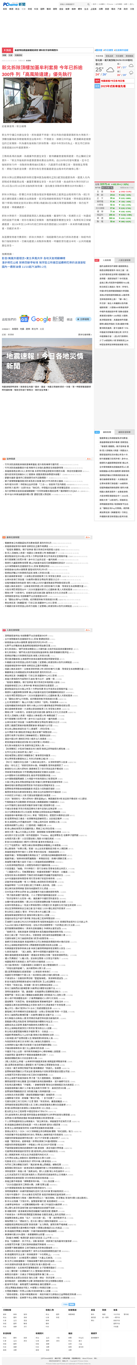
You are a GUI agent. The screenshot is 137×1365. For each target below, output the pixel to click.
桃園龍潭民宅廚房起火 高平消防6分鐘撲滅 (25, 962)
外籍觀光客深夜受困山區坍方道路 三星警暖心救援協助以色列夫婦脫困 (38, 606)
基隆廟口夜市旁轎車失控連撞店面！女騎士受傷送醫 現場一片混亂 (36, 1012)
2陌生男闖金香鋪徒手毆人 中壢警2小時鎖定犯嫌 (28, 1288)
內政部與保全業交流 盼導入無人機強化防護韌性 (27, 1041)
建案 (28, 329)
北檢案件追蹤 (121, 50)
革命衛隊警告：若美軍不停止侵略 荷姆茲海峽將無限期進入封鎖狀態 (37, 1298)
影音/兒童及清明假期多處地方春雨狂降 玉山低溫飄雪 (30, 982)
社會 (24, 9)
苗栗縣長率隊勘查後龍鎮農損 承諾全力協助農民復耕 (30, 789)
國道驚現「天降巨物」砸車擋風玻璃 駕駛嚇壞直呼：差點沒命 (34, 1002)
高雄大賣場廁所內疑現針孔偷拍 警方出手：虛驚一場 (30, 679)
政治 (17, 9)
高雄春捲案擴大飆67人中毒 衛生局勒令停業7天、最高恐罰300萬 (35, 1088)
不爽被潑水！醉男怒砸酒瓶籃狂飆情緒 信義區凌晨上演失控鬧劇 (35, 1214)
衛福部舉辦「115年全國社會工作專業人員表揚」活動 (30, 885)
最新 (4, 1314)
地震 (22, 329)
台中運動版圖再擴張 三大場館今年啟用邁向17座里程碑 (31, 779)
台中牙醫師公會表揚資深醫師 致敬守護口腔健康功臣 (30, 805)
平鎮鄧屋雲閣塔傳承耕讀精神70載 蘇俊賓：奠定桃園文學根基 (34, 1148)
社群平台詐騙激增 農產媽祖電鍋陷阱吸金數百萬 (27, 646)
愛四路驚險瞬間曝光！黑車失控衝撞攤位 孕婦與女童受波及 (33, 928)
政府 (126, 9)
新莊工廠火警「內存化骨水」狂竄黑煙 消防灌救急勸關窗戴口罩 (35, 935)
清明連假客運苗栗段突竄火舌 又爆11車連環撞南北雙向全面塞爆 (35, 1105)
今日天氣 (99, 56)
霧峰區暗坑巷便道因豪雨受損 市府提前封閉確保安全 (30, 785)
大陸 (132, 9)
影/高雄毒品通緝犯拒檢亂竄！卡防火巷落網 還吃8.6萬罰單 (32, 1125)
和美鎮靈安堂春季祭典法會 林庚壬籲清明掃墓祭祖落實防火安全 (35, 948)
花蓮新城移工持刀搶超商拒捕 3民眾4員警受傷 (26, 938)
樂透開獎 (129, 56)
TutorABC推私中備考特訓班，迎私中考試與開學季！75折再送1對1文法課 (40, 925)
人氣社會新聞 (124, 260)
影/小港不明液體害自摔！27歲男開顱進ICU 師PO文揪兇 (31, 998)
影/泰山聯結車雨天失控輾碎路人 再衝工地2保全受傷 (29, 829)
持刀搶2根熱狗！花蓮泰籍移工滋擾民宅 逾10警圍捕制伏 (31, 965)
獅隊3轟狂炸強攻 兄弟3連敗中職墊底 (116, 324)
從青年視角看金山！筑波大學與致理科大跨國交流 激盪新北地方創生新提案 (40, 905)
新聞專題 (72, 1310)
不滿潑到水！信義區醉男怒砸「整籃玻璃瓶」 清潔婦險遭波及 (34, 978)
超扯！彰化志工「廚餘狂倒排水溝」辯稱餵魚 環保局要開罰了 (34, 765)
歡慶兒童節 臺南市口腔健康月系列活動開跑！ (26, 478)
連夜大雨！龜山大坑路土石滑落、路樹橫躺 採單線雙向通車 (33, 832)
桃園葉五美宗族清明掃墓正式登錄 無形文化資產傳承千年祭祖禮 (35, 1005)
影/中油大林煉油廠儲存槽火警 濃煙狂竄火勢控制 (28, 494)
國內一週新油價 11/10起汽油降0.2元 (24, 266)
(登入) (132, 4)
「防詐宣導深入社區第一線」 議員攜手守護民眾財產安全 (32, 898)
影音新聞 (7, 1333)
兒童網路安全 (76, 1358)
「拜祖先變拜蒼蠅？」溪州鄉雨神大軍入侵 (25, 968)
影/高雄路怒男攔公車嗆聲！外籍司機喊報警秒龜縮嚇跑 (31, 1231)
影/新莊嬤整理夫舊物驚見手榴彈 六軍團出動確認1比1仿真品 (33, 1228)
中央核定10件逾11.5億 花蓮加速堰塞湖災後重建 (27, 795)
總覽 (70, 1338)
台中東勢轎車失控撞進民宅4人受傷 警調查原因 (27, 566)
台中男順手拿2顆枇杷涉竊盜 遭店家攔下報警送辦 (28, 732)
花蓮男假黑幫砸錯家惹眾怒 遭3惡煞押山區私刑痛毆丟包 (31, 1151)
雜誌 (113, 9)
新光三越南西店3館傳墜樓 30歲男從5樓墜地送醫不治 (30, 988)
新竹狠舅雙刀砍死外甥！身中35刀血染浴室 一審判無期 (31, 559)
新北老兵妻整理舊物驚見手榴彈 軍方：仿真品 (26, 1031)
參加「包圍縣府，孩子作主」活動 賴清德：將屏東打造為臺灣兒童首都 (38, 1241)
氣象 (115, 1310)
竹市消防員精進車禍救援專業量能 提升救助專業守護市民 (32, 464)
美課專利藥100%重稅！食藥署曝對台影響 (25, 1234)
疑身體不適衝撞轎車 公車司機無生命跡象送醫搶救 (28, 1248)
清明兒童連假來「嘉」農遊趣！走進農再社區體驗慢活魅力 (32, 992)
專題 (11, 9)
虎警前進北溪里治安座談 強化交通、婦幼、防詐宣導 (30, 1278)
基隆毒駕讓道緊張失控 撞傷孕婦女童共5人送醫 (27, 915)
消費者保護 (66, 1358)
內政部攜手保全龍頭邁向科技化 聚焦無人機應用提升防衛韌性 (34, 1135)
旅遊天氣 (116, 1320)
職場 (49, 9)
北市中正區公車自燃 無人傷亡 (19, 752)
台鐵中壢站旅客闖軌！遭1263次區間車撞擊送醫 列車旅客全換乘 (35, 902)
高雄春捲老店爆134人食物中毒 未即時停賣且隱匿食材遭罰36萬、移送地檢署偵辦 (43, 471)
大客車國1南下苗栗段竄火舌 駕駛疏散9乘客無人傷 (29, 1038)
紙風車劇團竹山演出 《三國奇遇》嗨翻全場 (25, 825)
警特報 (126, 1314)
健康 (67, 9)
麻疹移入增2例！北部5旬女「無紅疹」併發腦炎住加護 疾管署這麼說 (37, 488)
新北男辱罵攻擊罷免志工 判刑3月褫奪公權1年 (26, 759)
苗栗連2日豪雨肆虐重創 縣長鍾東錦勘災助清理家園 (29, 1118)
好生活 (81, 1338)
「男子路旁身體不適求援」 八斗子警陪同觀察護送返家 (31, 895)
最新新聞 (103, 432)
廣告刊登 (58, 1358)
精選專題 (71, 1314)
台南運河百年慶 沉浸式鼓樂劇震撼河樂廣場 (25, 1244)
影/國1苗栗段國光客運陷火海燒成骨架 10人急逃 (27, 1108)
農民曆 (98, 50)
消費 (101, 9)
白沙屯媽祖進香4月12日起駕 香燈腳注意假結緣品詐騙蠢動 (32, 812)
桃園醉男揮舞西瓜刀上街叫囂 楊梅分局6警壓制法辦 (29, 1035)
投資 (70, 1344)
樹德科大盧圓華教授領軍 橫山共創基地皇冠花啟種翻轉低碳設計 (35, 563)
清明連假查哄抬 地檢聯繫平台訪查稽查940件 (26, 596)
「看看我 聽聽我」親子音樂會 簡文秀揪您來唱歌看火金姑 (32, 550)
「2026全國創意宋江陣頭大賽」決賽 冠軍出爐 (27, 1184)
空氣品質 (109, 56)
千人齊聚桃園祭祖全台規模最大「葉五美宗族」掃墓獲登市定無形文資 (38, 1121)
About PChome (87, 1358)
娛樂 (74, 9)
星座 (61, 9)
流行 (25, 1327)
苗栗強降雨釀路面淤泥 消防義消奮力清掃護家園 (27, 1091)
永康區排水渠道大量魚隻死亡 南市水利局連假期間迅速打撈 (33, 1251)
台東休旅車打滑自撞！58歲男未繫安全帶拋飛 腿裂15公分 (32, 579)
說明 (125, 4)
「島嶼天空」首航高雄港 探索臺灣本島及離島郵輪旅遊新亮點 (34, 932)
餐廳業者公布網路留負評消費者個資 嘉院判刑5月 (28, 543)
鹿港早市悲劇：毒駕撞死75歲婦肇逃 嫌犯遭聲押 (28, 1284)
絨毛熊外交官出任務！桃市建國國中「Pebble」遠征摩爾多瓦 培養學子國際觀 (41, 835)
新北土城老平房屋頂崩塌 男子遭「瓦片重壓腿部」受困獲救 (33, 1078)
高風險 (15, 329)
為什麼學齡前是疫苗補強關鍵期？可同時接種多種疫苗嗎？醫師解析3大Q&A (41, 491)
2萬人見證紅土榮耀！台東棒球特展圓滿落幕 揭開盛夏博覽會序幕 (35, 1061)
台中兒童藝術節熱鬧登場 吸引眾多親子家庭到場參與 (30, 878)
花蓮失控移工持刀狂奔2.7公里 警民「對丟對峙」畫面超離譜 (33, 1101)
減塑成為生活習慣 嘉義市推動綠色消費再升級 (26, 1025)
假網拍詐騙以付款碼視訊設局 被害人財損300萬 (27, 573)
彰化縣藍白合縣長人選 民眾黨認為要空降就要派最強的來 (32, 1018)
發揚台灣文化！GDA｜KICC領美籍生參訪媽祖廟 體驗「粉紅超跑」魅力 (39, 1131)
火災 (42, 329)
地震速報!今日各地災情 (113, 80)
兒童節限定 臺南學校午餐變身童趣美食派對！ (26, 1055)
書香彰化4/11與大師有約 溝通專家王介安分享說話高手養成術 (34, 769)
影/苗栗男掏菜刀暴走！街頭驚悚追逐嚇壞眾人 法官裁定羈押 (33, 819)
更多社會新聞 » (85, 334)
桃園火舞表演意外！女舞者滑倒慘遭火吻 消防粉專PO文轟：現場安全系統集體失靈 (44, 586)
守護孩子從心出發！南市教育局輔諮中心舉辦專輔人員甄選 (32, 1051)
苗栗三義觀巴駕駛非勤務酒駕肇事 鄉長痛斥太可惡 (28, 725)
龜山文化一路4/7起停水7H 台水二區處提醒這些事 (28, 1008)
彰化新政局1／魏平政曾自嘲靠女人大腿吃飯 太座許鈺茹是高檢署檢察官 (39, 649)
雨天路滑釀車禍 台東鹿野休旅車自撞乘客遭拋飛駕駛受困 (32, 659)
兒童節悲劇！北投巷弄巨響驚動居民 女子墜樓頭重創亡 (31, 1268)
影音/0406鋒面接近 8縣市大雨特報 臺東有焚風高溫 (29, 842)
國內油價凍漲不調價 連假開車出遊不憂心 (118, 266)
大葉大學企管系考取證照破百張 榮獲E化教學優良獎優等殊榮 (33, 782)
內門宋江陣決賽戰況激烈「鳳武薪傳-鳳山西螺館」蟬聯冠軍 (33, 1165)
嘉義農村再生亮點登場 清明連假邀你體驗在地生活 (28, 1021)
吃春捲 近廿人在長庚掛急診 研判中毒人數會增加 (28, 1161)
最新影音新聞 (124, 432)
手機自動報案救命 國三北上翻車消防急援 (24, 1048)
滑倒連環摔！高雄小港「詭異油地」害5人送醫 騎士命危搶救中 (34, 1171)
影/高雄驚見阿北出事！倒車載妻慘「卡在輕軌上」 (28, 1254)
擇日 (92, 1320)
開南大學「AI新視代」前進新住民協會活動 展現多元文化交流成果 (36, 593)
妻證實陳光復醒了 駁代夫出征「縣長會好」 (35, 50)
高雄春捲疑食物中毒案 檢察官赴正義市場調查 (26, 546)
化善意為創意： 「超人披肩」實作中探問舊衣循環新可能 (32, 952)
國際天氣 (116, 1324)
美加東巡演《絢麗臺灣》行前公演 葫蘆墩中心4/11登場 (31, 603)
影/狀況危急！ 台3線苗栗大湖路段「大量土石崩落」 (29, 1258)
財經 (30, 9)
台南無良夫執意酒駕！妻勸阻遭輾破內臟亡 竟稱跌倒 (30, 1095)
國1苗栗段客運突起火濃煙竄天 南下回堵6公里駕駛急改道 (32, 1065)
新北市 (35, 329)
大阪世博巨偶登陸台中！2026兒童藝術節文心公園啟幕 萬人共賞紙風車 (38, 589)
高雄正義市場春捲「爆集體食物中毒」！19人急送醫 (29, 1181)
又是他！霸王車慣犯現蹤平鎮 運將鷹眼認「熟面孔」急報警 (33, 1068)
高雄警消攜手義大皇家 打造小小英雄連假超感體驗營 (30, 862)
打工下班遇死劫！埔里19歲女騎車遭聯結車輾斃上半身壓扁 (33, 845)
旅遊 (107, 9)
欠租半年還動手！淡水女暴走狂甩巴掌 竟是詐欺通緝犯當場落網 (35, 1194)
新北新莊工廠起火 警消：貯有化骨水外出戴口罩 (27, 912)
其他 (25, 1341)
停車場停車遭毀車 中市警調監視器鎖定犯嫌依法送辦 (30, 772)
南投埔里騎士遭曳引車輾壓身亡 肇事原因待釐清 (27, 755)
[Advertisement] (48, 419)
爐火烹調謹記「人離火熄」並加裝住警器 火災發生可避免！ (33, 958)
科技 (36, 9)
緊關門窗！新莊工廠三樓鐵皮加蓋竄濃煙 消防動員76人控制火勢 (35, 995)
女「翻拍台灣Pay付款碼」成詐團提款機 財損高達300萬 (31, 599)
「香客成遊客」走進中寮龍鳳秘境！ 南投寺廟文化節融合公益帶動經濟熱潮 (40, 1294)
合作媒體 (118, 4)
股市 (94, 4)
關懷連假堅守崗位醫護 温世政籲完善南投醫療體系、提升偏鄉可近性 (37, 1081)
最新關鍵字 (95, 1338)
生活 (86, 9)
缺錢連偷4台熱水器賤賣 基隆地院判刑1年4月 (26, 569)
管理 (70, 1347)
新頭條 (28, 61)
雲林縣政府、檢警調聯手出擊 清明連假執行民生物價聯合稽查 (34, 1281)
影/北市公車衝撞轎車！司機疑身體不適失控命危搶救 (30, 1261)
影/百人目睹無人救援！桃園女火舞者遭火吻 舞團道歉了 (31, 553)
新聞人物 (50, 1310)
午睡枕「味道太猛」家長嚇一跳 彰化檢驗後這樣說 (28, 985)
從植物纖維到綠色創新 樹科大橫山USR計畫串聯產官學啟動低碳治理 (37, 583)
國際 (42, 9)
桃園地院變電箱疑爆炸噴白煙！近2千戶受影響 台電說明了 (32, 1138)
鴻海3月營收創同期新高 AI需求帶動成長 (117, 295)
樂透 (103, 1314)
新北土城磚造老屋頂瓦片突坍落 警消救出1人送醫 (28, 1028)
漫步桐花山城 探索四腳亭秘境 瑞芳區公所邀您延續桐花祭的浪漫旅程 (44, 262)
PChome (110, 4)
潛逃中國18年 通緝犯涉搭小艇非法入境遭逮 (25, 739)
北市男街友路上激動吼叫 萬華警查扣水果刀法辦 (27, 1158)
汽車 (119, 9)
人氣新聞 (103, 260)
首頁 (5, 9)
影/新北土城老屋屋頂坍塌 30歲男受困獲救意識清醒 (29, 1128)
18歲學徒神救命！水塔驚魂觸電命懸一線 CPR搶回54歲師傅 (33, 1204)
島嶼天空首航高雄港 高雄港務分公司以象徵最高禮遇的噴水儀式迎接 (37, 942)
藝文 (80, 1341)
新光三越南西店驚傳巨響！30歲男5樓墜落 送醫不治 (29, 1015)
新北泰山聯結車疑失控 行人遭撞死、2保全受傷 (27, 729)
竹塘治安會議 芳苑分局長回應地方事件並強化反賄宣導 (31, 809)
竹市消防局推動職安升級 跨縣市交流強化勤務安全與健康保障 (34, 468)
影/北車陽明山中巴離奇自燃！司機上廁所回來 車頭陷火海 (32, 822)
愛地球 (81, 1347)
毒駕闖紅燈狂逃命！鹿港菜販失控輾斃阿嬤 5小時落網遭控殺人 (34, 1168)
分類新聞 (7, 1310)
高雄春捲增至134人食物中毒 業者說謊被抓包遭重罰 (29, 685)
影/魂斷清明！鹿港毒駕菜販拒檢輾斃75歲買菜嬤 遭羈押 (31, 1211)
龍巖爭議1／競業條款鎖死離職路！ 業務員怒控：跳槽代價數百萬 (35, 858)
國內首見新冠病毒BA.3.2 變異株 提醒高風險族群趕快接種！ (33, 474)
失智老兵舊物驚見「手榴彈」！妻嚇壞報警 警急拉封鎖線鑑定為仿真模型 (39, 1085)
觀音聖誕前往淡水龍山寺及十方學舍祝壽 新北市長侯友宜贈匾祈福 (36, 556)
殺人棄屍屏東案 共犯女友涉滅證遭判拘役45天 (26, 1155)
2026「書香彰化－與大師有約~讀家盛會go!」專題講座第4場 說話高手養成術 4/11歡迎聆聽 (48, 799)
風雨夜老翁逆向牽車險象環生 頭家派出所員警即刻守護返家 (33, 792)
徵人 (95, 1358)
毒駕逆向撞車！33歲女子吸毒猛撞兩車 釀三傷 (26, 1274)
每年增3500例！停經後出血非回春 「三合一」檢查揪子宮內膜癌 (35, 484)
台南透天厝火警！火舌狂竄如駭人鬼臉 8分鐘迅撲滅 (29, 839)
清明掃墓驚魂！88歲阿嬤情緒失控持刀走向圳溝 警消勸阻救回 (34, 1191)
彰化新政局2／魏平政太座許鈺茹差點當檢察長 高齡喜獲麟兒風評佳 (37, 652)
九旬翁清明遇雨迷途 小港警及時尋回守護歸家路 (27, 865)
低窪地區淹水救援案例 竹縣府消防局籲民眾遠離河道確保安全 (34, 875)
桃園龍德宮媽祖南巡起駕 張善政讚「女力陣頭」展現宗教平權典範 (36, 1224)
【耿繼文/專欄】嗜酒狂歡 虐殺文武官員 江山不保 (28, 1238)
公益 (80, 1344)
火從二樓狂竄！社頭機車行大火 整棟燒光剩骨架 (27, 1271)
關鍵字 (94, 1333)
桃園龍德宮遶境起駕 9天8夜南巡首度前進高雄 (26, 1178)
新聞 (4, 55)
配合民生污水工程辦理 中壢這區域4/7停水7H (26, 1111)
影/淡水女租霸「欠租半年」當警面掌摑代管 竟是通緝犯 (31, 1201)
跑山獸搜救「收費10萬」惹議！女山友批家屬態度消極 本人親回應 (36, 849)
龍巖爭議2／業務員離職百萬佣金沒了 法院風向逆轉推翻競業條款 (35, 855)
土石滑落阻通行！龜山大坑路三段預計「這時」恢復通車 (31, 702)
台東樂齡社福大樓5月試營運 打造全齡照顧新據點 (28, 1045)
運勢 (55, 9)
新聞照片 (40, 1333)
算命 (92, 1314)
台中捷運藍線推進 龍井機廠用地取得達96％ (25, 1188)
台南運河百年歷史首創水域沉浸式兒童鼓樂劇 (26, 1075)
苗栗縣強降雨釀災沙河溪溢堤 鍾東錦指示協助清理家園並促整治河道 (37, 1071)
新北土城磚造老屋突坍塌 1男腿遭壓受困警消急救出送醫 (31, 945)
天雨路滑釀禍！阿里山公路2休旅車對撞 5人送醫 (28, 1291)
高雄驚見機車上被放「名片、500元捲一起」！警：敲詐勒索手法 (35, 1218)
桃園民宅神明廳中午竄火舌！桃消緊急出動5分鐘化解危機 (32, 975)
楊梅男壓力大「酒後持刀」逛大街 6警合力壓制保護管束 (31, 1221)
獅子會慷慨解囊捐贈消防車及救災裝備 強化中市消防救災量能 (34, 481)
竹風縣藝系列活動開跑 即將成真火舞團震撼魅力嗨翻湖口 (32, 802)
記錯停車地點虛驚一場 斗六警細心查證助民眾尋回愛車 (31, 882)
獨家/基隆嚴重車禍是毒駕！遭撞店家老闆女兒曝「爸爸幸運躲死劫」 (37, 955)
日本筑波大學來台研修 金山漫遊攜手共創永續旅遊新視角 (32, 892)
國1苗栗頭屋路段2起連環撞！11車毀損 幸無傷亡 (28, 972)
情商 (25, 1317)
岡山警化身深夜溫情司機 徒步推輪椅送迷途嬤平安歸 (30, 1208)
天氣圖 (115, 1327)
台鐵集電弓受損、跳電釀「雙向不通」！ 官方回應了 (30, 1098)
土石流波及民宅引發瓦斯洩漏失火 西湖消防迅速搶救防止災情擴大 (36, 1175)
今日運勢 (108, 50)
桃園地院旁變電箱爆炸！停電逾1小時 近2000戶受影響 (30, 1145)
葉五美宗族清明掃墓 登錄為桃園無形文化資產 (26, 888)
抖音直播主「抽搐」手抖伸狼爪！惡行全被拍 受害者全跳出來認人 (36, 868)
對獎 (104, 1310)
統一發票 (105, 1317)
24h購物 (101, 4)
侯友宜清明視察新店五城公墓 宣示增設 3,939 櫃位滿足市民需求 (35, 908)
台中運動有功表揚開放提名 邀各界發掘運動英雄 (27, 775)
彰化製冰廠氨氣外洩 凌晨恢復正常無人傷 (24, 745)
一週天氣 (116, 1317)
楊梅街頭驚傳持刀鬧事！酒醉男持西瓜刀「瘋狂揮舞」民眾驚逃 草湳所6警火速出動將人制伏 (48, 1198)
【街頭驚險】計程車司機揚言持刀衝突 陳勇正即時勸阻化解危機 (35, 749)
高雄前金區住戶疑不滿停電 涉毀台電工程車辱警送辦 (30, 918)
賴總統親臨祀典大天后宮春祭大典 (21, 1058)
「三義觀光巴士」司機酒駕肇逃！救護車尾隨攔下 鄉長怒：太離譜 (36, 872)
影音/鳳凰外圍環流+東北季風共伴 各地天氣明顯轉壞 (33, 258)
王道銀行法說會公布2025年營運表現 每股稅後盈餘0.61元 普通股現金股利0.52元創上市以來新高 (50, 922)
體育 (80, 9)
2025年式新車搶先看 (113, 86)
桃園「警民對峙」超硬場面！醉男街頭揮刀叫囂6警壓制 (31, 1141)
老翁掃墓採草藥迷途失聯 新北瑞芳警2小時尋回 (27, 742)
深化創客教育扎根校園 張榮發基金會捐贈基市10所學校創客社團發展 (37, 1115)
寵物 (25, 1314)
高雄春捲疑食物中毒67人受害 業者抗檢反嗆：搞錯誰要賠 (32, 852)
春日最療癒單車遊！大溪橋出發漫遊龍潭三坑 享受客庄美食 (33, 576)
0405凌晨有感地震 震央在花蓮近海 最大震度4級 (27, 1264)
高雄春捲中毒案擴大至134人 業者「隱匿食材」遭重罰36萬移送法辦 (37, 815)
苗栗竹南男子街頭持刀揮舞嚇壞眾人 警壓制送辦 (27, 735)
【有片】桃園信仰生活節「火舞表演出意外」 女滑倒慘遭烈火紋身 (36, 762)
